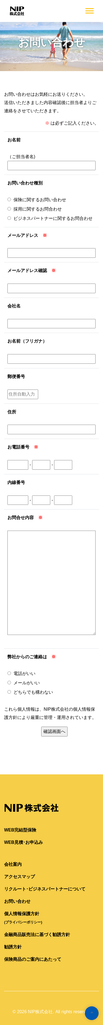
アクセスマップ (19, 876)
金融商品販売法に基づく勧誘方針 (37, 934)
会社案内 (13, 864)
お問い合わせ (17, 901)
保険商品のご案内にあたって (32, 959)
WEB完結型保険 (20, 830)
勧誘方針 (13, 947)
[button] (89, 9)
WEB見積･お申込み (23, 842)
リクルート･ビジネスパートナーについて (44, 889)
